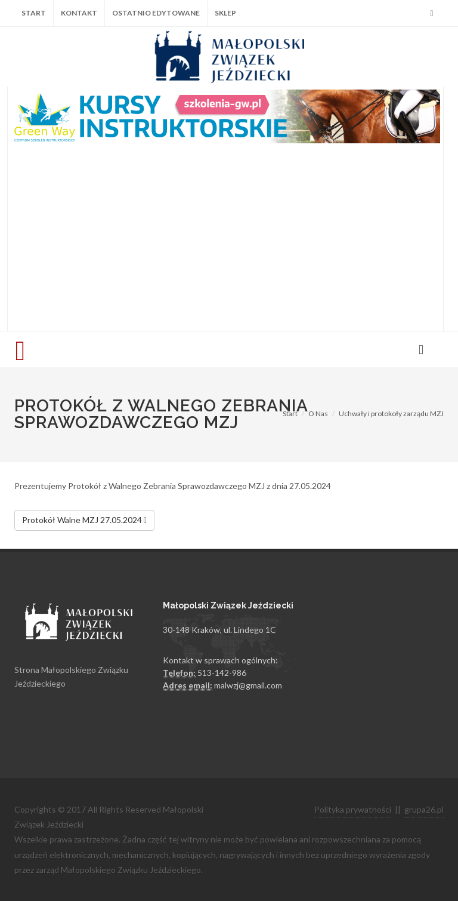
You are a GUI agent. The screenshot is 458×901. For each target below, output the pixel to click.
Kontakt (79, 12)
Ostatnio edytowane (156, 12)
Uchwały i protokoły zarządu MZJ (391, 413)
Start (33, 12)
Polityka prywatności (352, 809)
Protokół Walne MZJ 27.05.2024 (84, 521)
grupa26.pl (424, 809)
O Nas (318, 413)
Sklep (225, 12)
